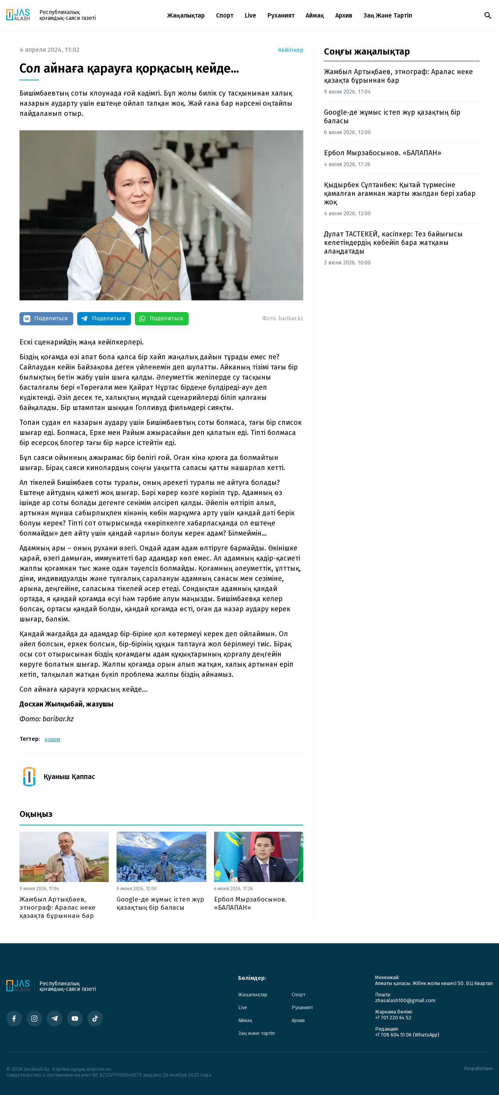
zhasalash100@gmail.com (405, 1000)
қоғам (52, 739)
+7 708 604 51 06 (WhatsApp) (407, 1035)
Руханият (281, 15)
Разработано (478, 1068)
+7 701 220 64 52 (393, 1017)
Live (250, 15)
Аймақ (315, 15)
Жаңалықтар (186, 15)
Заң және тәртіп (388, 15)
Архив (343, 15)
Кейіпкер (290, 50)
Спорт (225, 15)
